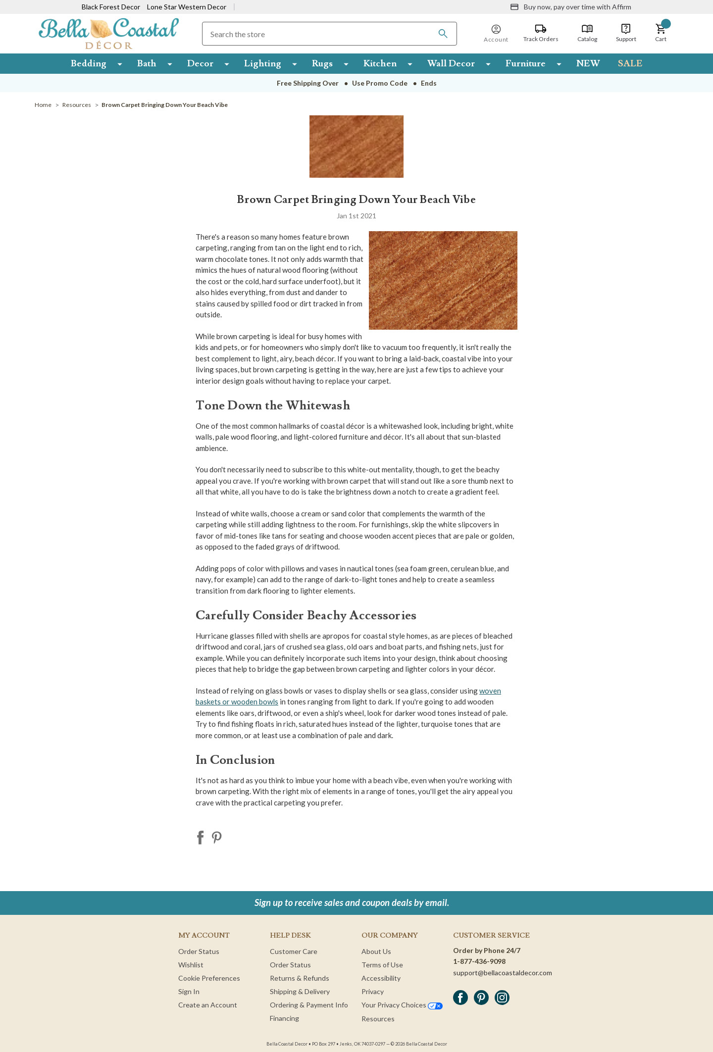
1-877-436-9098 (479, 961)
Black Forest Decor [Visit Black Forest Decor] (111, 6)
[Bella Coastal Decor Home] (108, 33)
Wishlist (191, 964)
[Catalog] (587, 33)
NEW (588, 63)
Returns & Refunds (299, 978)
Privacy (372, 991)
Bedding (88, 63)
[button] (661, 33)
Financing (284, 1018)
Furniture (526, 63)
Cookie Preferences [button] (209, 978)
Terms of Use (382, 964)
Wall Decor (451, 63)
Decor (200, 63)
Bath (146, 63)
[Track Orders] (540, 33)
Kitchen (380, 63)
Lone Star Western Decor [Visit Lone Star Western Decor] (186, 6)
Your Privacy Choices (402, 1005)
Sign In (189, 991)
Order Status (198, 951)
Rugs (322, 63)
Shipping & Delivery (300, 991)
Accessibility (381, 978)
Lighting (262, 63)
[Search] (443, 34)
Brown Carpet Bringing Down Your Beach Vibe (356, 200)
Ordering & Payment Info (309, 1005)
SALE (630, 63)
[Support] (626, 33)
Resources (378, 1018)
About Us (376, 951)
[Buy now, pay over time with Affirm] (570, 7)
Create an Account (207, 1005)
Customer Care (293, 951)
